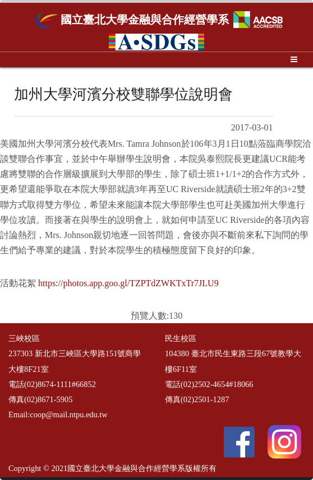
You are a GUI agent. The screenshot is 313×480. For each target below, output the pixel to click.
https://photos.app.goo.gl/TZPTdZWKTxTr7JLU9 (128, 283)
